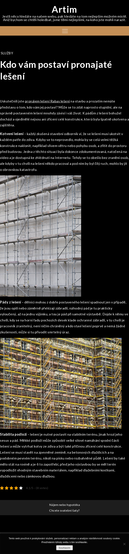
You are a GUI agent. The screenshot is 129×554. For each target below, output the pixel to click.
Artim (64, 9)
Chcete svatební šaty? (64, 510)
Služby (7, 53)
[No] (124, 544)
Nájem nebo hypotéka (64, 504)
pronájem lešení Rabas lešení (47, 101)
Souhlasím (64, 548)
